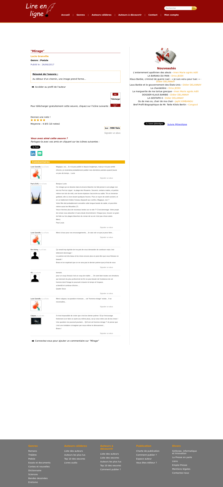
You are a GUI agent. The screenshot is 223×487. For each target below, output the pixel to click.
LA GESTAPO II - (165, 98)
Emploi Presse (179, 465)
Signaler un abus (112, 133)
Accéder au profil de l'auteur (50, 87)
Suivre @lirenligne (177, 124)
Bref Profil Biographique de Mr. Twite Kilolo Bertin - (165, 104)
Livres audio (70, 462)
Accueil (65, 15)
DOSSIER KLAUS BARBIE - (165, 94)
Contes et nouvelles (39, 466)
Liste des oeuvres (109, 458)
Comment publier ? (110, 469)
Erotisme (33, 482)
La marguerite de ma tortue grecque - (165, 91)
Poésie (31, 459)
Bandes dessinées (38, 478)
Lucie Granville (40, 56)
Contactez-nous (180, 473)
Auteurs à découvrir (129, 15)
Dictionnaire (34, 470)
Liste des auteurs (73, 451)
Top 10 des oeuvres (74, 459)
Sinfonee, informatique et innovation (184, 452)
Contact (152, 15)
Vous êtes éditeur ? (146, 462)
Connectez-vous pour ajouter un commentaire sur (67, 341)
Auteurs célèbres (102, 15)
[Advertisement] (111, 34)
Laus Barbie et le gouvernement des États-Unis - (165, 85)
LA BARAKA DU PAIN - (165, 76)
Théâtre (32, 455)
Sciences (33, 474)
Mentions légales (181, 469)
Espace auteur (144, 459)
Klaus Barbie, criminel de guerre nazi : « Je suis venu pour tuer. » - (165, 80)
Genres (81, 15)
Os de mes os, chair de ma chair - (165, 101)
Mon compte (171, 15)
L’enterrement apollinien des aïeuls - (165, 72)
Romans (32, 451)
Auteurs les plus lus (74, 455)
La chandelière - (165, 88)
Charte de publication (147, 451)
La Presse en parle (182, 457)
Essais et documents (39, 462)
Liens (175, 461)
